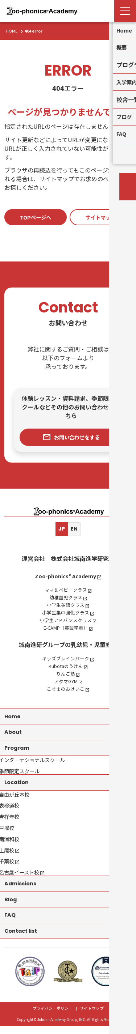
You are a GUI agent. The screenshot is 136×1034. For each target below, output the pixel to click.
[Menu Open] (125, 11)
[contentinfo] (68, 761)
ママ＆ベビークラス (65, 591)
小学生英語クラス (65, 606)
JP (61, 529)
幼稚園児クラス (65, 598)
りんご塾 (65, 674)
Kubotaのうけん (65, 667)
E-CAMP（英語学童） (65, 629)
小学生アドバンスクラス (65, 621)
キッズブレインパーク (65, 659)
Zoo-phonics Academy (65, 577)
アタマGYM (65, 682)
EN (75, 529)
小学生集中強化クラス (65, 613)
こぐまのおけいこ (65, 690)
